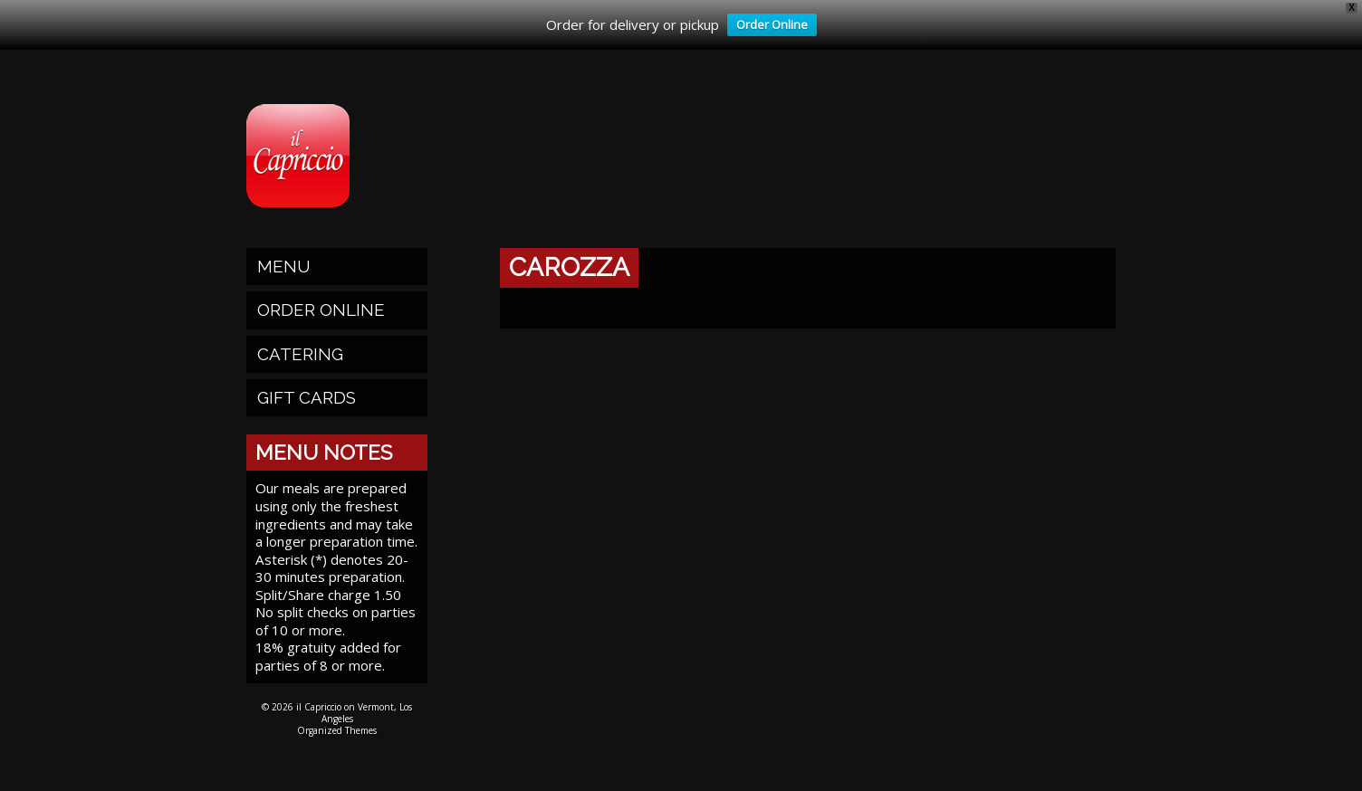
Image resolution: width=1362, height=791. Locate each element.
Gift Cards (306, 397)
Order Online (767, 26)
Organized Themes (337, 730)
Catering (300, 354)
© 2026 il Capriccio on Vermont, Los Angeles (337, 712)
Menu (284, 266)
